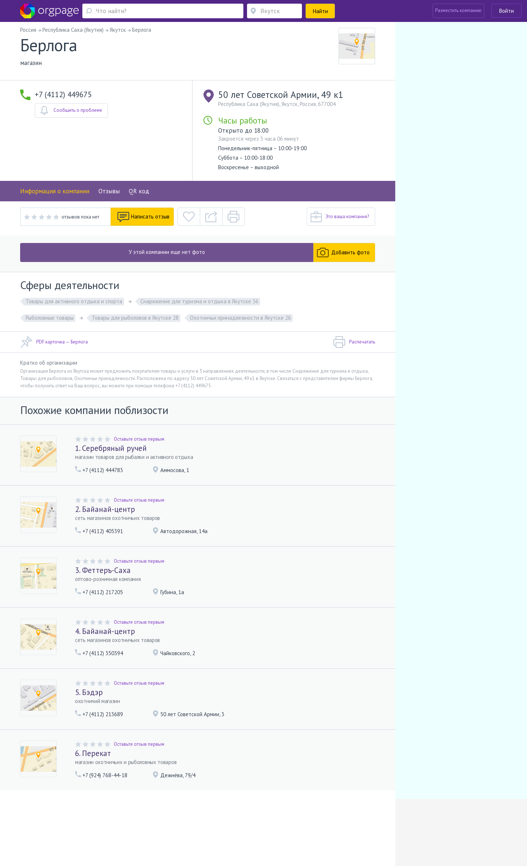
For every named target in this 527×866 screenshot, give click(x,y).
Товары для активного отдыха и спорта (74, 301)
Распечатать (354, 342)
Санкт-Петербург (113, 830)
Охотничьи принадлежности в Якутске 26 (240, 317)
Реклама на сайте (114, 819)
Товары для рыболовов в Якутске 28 (135, 317)
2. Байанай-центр (105, 509)
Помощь (58, 819)
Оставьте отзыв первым (139, 439)
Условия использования (162, 819)
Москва (57, 830)
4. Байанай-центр (105, 631)
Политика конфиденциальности (226, 819)
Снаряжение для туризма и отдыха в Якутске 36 (199, 301)
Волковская (152, 830)
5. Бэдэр (89, 692)
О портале (82, 819)
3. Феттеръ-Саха (103, 570)
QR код (139, 191)
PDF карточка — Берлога (54, 342)
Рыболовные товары (50, 317)
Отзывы (109, 191)
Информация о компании (54, 191)
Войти (506, 10)
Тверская (84, 830)
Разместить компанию (458, 10)
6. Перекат (93, 753)
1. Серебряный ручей (111, 448)
